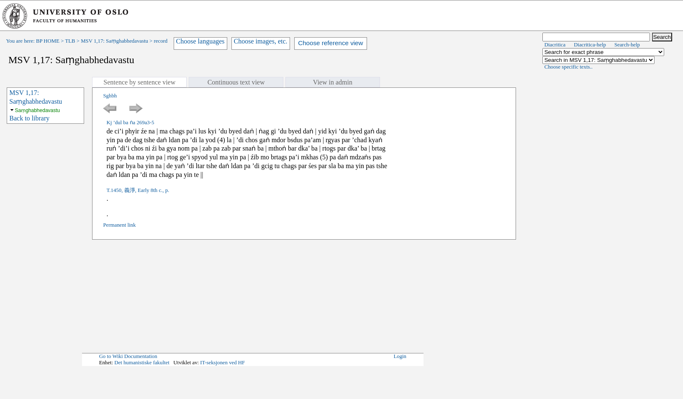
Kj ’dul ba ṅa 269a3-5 (130, 122)
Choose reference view (330, 42)
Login (399, 356)
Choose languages (200, 41)
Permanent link (119, 225)
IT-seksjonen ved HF (222, 363)
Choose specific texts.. (568, 67)
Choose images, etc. (261, 41)
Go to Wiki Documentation (128, 356)
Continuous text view (236, 82)
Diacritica (554, 45)
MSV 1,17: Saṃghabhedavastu (114, 41)
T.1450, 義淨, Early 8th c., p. (137, 190)
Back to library (29, 118)
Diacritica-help (590, 45)
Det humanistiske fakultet (141, 363)
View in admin (332, 82)
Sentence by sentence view (139, 82)
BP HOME (47, 41)
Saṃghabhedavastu (37, 110)
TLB (70, 41)
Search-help (627, 45)
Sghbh (110, 96)
